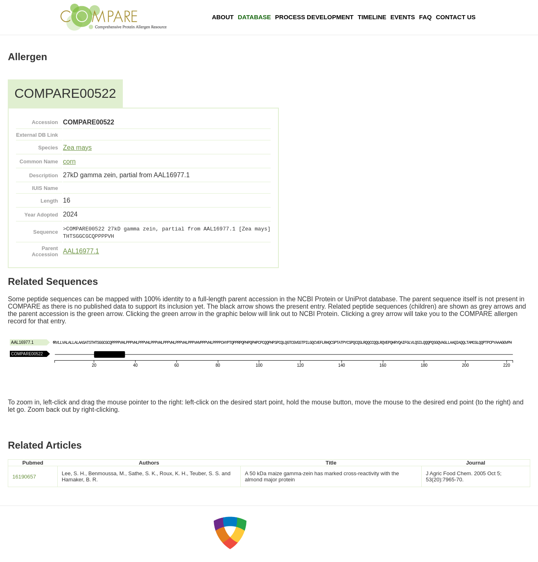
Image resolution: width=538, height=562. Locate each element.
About (222, 17)
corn (69, 161)
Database (254, 17)
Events (403, 17)
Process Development (314, 17)
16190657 (24, 477)
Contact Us (455, 17)
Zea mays (77, 147)
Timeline (372, 17)
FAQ (425, 17)
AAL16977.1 (81, 251)
